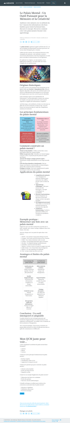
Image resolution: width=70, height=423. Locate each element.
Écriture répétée (25, 359)
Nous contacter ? (56, 419)
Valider (22, 393)
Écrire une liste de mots (27, 370)
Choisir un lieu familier (27, 369)
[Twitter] (21, 42)
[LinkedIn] (26, 42)
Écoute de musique (25, 390)
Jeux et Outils (19, 3)
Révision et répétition (26, 387)
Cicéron (23, 352)
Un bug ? (55, 421)
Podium (48, 3)
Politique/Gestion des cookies (38, 421)
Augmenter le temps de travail (28, 362)
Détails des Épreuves (30, 3)
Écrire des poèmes (25, 379)
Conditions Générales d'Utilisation (24, 421)
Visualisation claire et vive (27, 360)
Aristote (23, 349)
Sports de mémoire (28, 6)
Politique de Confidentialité (10, 421)
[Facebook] (23, 42)
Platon (22, 350)
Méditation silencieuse (26, 389)
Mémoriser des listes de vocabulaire (30, 377)
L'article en (35, 42)
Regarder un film (25, 372)
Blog (53, 3)
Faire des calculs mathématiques (29, 380)
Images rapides (37, 6)
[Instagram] (29, 42)
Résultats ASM (40, 3)
